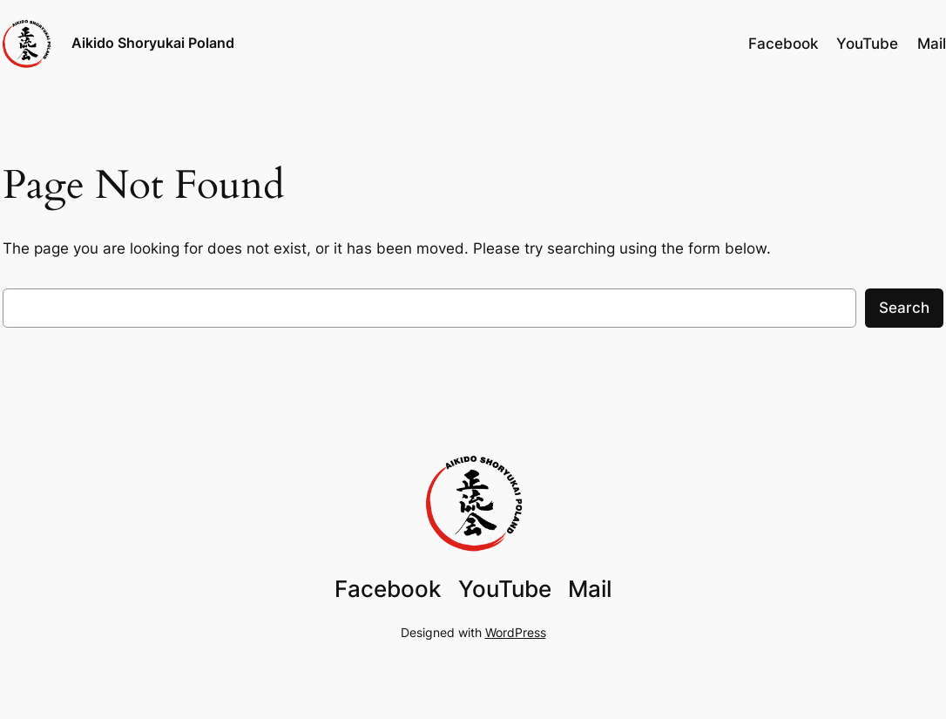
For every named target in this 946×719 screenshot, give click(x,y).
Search (904, 307)
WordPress (515, 632)
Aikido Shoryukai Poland (152, 42)
